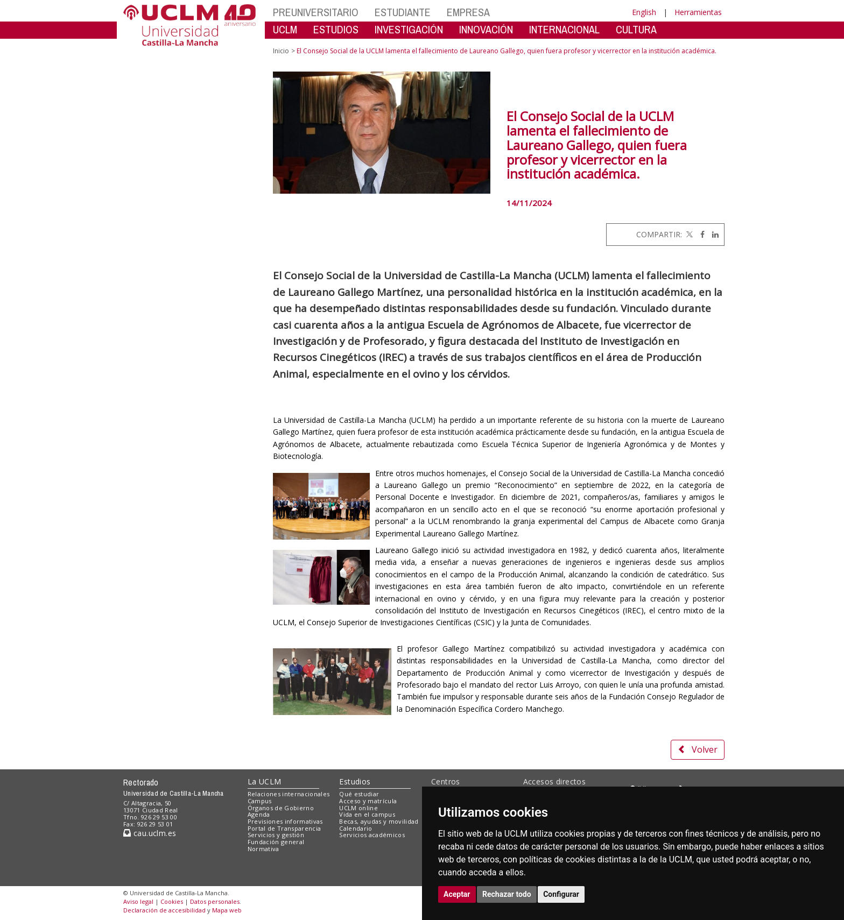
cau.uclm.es (149, 833)
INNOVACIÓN (486, 29)
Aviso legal (138, 901)
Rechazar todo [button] (506, 894)
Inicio (281, 50)
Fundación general (276, 842)
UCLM (285, 29)
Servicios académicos (372, 835)
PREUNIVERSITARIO (315, 12)
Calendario (355, 828)
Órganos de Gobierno (281, 808)
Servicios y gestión (276, 835)
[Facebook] (700, 234)
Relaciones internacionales (289, 794)
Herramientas (698, 12)
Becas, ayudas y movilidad (378, 821)
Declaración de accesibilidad (164, 910)
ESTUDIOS (335, 29)
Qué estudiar (359, 794)
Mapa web (227, 910)
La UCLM (265, 781)
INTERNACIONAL (564, 29)
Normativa (263, 849)
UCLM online (358, 808)
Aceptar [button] (457, 894)
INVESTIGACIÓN (409, 29)
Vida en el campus (367, 814)
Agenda (259, 814)
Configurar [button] (561, 894)
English (644, 12)
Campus (260, 801)
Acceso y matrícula (368, 801)
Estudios (354, 781)
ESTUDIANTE (403, 12)
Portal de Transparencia (284, 828)
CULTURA (636, 29)
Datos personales (215, 901)
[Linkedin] (713, 234)
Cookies (171, 901)
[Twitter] (688, 234)
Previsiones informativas (285, 821)
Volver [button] (698, 749)
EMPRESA (468, 12)
